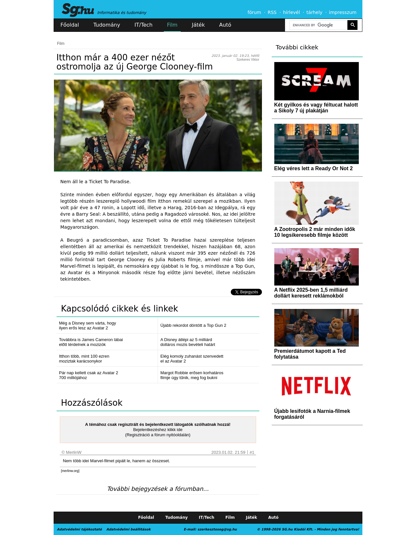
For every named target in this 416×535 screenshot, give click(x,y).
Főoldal (69, 25)
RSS (272, 12)
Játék (198, 25)
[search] (318, 25)
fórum (254, 12)
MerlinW (74, 452)
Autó (225, 25)
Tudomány (106, 25)
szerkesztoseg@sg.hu (217, 529)
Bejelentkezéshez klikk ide (158, 429)
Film (172, 25)
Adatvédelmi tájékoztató (79, 529)
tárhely (314, 12)
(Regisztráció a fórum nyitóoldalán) (157, 434)
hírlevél (291, 12)
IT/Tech (144, 25)
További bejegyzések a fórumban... (158, 488)
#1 (252, 452)
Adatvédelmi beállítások (128, 529)
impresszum (343, 12)
